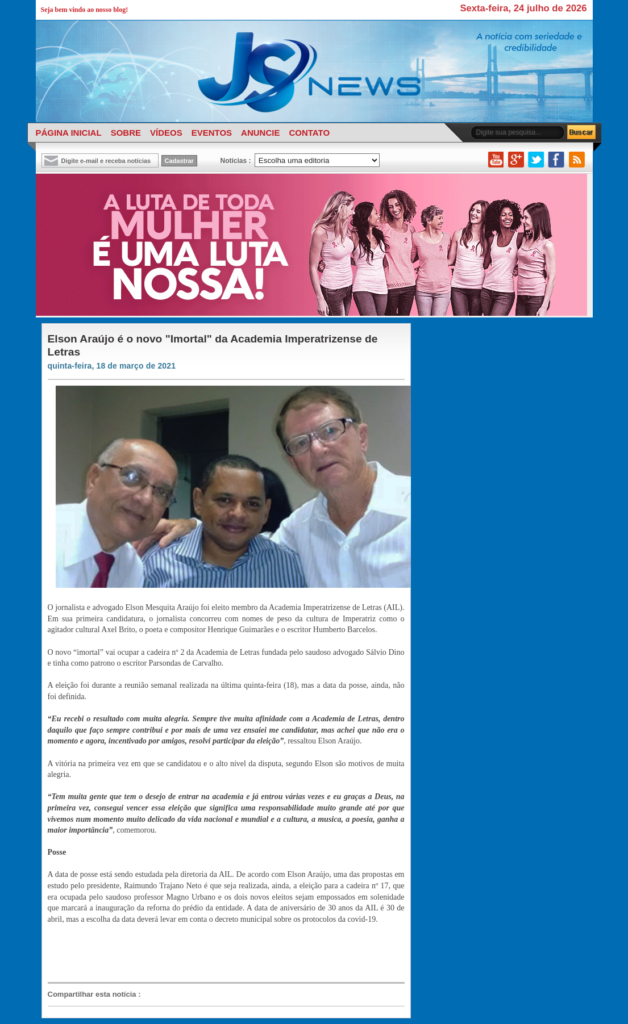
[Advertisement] (220, 952)
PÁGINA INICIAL (69, 132)
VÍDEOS (166, 132)
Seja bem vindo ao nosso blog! (84, 10)
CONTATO (309, 132)
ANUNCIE (260, 132)
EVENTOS (212, 132)
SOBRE (126, 132)
